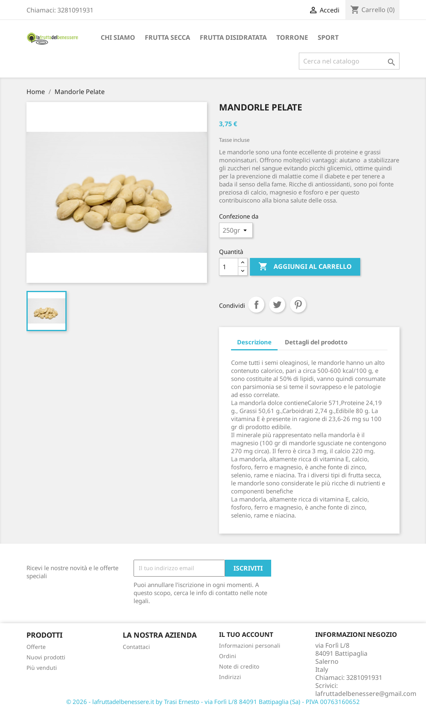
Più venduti (41, 667)
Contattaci (136, 647)
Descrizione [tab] (254, 342)
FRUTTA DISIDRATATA (233, 37)
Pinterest (298, 305)
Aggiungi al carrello (305, 267)
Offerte (36, 647)
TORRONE (292, 37)
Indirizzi (230, 677)
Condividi (256, 305)
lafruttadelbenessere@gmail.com (365, 693)
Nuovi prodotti (45, 657)
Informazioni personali (249, 645)
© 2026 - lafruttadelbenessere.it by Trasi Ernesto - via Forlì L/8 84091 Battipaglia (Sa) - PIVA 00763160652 (213, 702)
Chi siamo (118, 37)
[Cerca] (349, 61)
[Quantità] (228, 267)
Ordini (227, 656)
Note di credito (239, 666)
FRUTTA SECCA (167, 37)
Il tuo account (246, 634)
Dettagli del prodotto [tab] (316, 342)
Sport (328, 37)
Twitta (277, 305)
